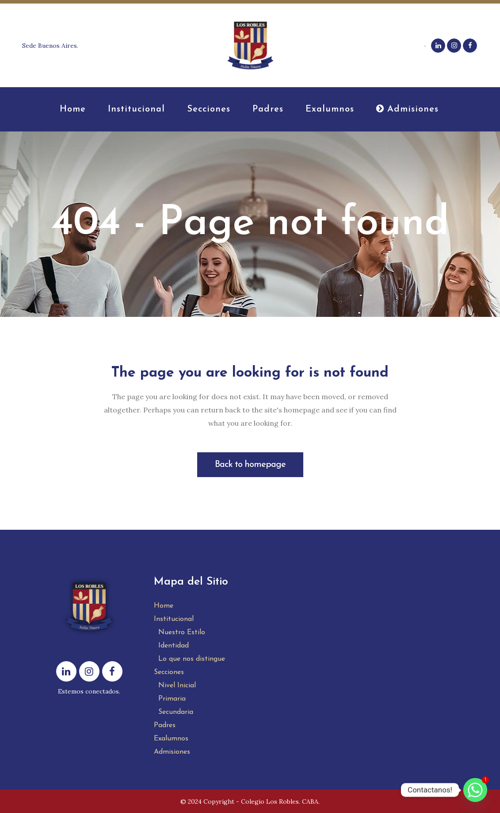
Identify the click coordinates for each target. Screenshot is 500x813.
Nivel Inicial (177, 685)
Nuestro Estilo (181, 632)
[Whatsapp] (475, 790)
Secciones (169, 672)
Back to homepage (250, 464)
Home (163, 605)
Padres (165, 725)
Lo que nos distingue (191, 659)
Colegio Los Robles (270, 801)
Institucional (174, 619)
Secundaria (175, 712)
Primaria (172, 698)
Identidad (173, 645)
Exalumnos (171, 738)
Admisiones (172, 751)
